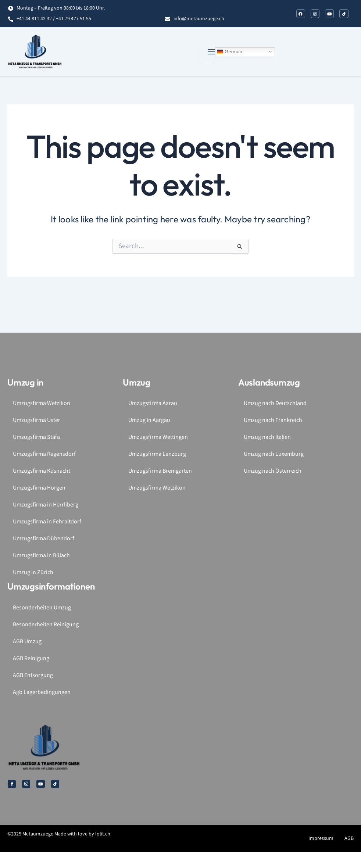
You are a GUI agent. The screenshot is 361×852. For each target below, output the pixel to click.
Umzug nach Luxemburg (274, 454)
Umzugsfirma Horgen (39, 488)
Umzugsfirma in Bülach (41, 555)
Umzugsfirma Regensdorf (44, 454)
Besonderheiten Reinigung (46, 625)
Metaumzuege (37, 834)
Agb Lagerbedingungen (42, 692)
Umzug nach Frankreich (273, 420)
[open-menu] (207, 52)
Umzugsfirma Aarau (152, 403)
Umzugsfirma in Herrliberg (45, 505)
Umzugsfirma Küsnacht (41, 471)
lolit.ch (102, 834)
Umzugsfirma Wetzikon (41, 403)
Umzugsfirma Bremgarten (160, 471)
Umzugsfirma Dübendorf (43, 539)
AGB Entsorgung (33, 675)
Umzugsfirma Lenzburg (157, 454)
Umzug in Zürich (33, 572)
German (229, 51)
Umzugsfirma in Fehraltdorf (47, 522)
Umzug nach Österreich (272, 471)
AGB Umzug (27, 641)
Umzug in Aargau (149, 420)
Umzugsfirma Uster (36, 420)
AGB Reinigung (31, 658)
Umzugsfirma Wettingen (158, 437)
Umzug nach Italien (267, 437)
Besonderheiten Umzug (42, 608)
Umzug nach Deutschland (275, 403)
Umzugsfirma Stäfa (36, 437)
